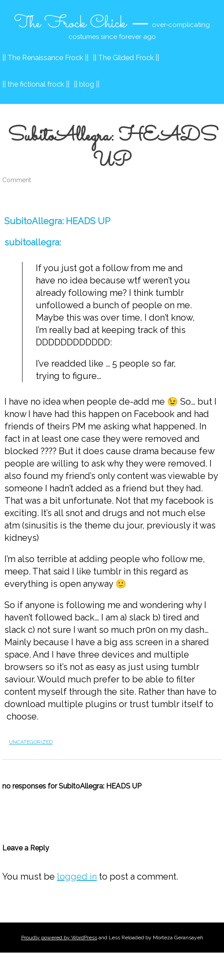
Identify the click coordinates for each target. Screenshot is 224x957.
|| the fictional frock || (35, 84)
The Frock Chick (70, 23)
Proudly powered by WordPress (59, 937)
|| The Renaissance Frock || (45, 58)
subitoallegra (31, 242)
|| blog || (86, 84)
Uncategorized (31, 742)
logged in (77, 876)
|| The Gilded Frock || (126, 58)
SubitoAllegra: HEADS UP (57, 221)
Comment (16, 180)
